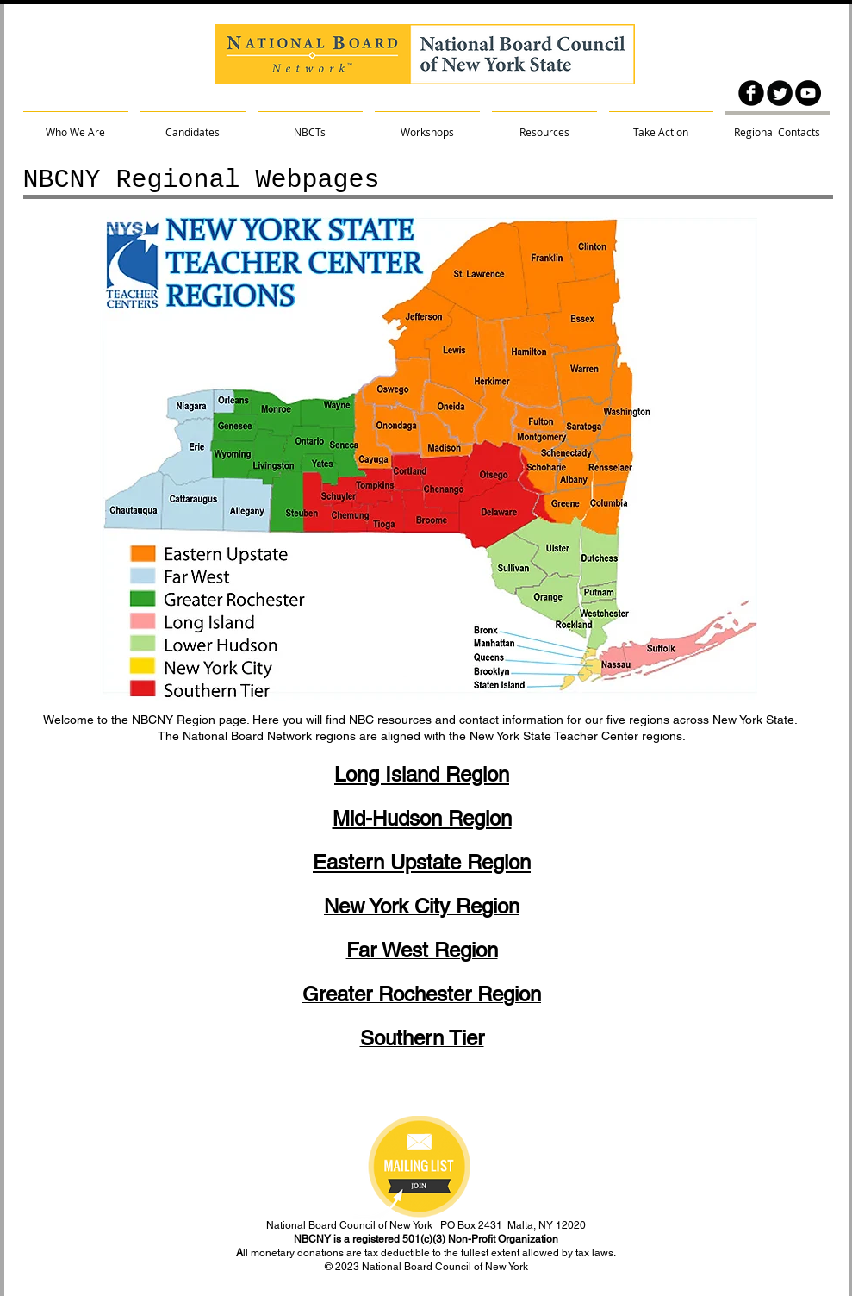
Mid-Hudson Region (422, 818)
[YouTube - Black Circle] (808, 93)
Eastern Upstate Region (422, 862)
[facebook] (751, 93)
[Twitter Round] (780, 93)
